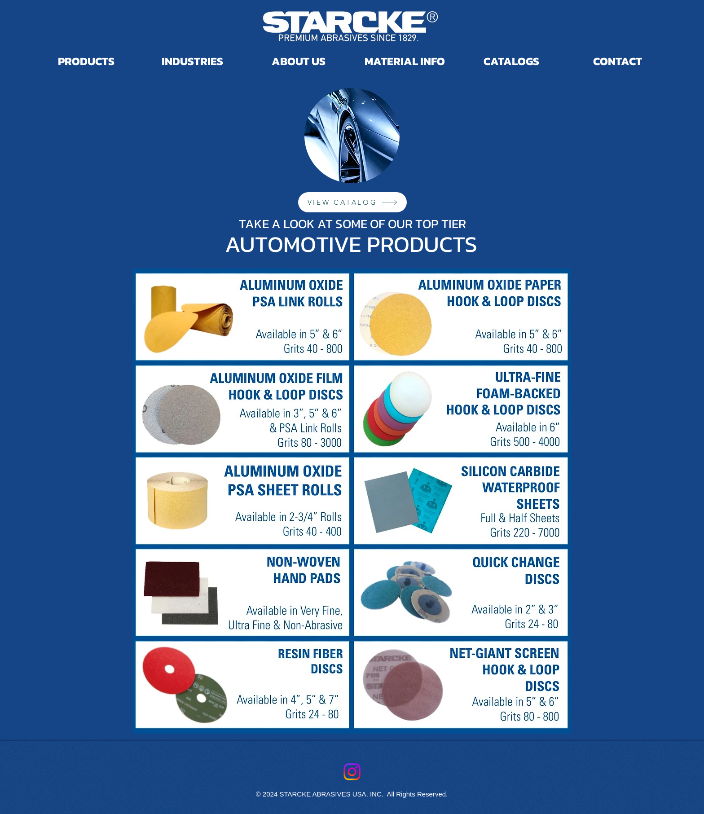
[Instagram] (352, 772)
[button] (511, 57)
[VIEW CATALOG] (352, 202)
